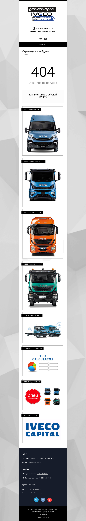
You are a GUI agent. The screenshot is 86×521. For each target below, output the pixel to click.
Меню (42, 45)
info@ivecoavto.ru (36, 462)
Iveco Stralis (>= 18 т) (33, 213)
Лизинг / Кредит (31, 415)
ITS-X (48, 518)
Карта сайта (43, 514)
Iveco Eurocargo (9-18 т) (34, 161)
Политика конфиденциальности (43, 512)
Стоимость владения (33, 349)
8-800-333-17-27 (44, 28)
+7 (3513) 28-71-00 (45, 478)
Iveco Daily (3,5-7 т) (32, 110)
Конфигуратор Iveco (32, 315)
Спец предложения (32, 382)
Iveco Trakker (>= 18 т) (33, 264)
